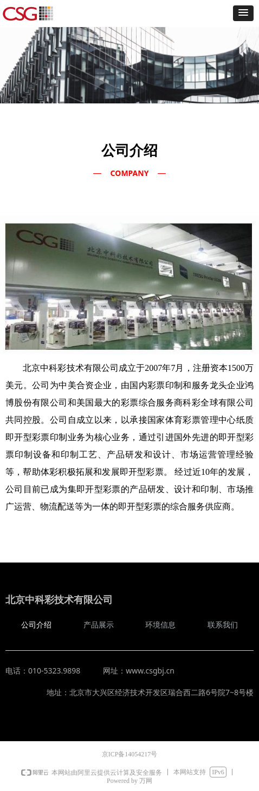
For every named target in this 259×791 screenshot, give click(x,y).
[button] (243, 13)
